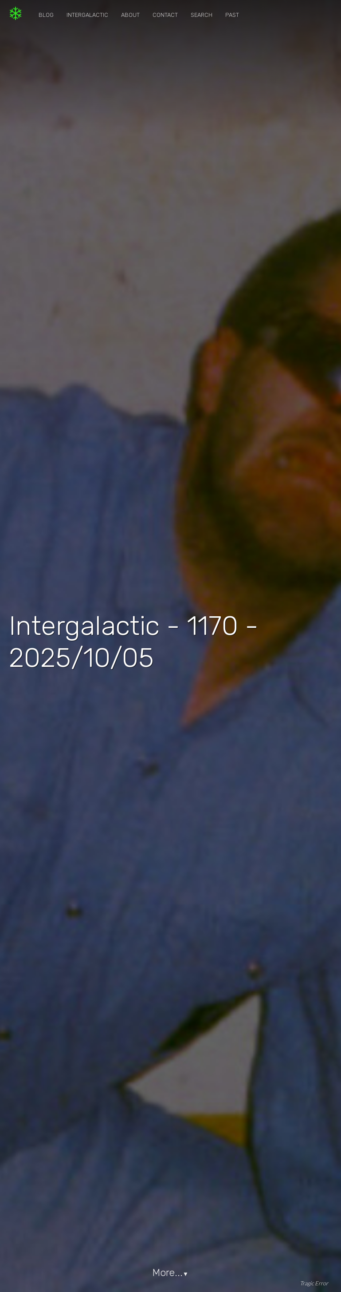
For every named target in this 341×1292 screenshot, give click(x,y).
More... (170, 1273)
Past (232, 15)
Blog (46, 15)
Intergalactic (87, 15)
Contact (165, 15)
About (130, 15)
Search (201, 15)
